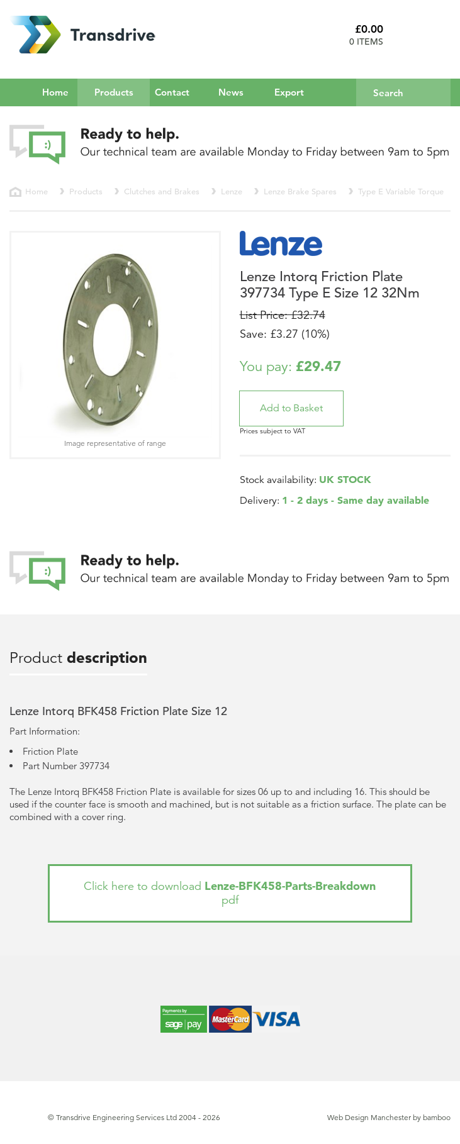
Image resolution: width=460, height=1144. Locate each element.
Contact (172, 92)
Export (289, 92)
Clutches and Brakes (161, 191)
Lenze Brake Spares (300, 191)
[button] (291, 408)
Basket (422, 34)
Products (122, 92)
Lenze (231, 191)
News (231, 92)
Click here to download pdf (230, 893)
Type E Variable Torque (401, 191)
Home (55, 92)
